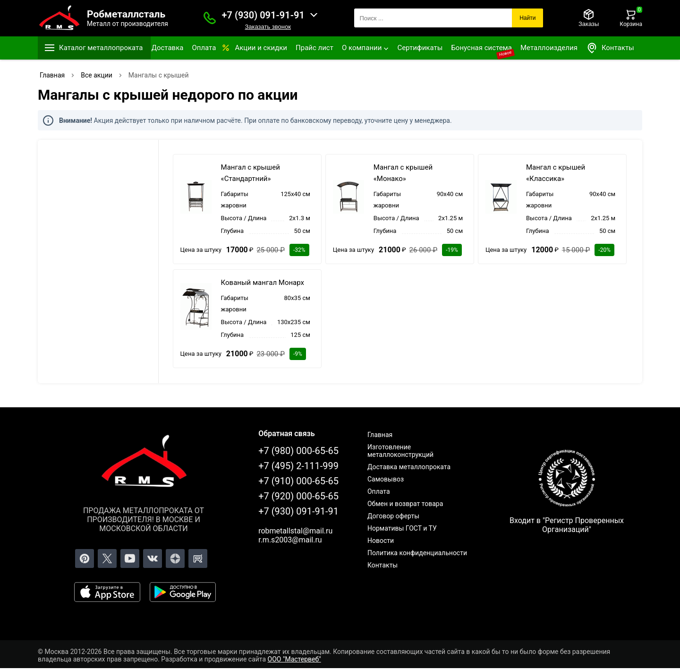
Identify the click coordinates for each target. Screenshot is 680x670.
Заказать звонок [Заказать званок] (267, 26)
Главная (379, 434)
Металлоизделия (549, 47)
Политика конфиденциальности (417, 553)
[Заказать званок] (210, 18)
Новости (380, 540)
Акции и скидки (261, 47)
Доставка (168, 47)
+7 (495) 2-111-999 (298, 466)
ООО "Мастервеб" (294, 659)
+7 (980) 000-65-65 (298, 450)
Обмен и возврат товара (405, 503)
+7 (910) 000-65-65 (298, 481)
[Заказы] (588, 18)
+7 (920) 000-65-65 (298, 496)
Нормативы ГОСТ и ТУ (402, 528)
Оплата (204, 47)
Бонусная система (481, 47)
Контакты (610, 48)
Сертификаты (419, 47)
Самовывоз (385, 479)
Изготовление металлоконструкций (400, 450)
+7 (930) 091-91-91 (263, 15)
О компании (362, 47)
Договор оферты (393, 516)
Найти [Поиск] (527, 18)
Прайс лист (314, 47)
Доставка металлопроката (408, 467)
